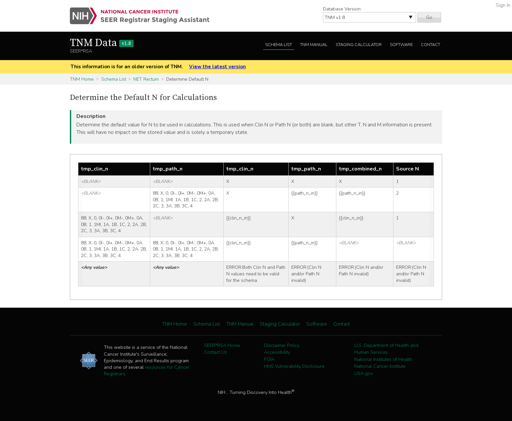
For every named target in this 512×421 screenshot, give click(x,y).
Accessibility (277, 352)
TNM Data (102, 43)
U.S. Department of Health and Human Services (386, 349)
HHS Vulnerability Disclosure (294, 366)
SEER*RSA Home (222, 345)
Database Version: (342, 9)
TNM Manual (314, 45)
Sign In (503, 5)
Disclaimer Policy (281, 345)
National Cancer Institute (380, 366)
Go (429, 17)
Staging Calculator (359, 45)
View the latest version (217, 66)
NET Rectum (146, 79)
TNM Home (82, 79)
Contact (430, 45)
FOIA (269, 359)
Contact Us (215, 352)
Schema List (278, 45)
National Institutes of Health (383, 359)
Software (401, 45)
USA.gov (363, 373)
